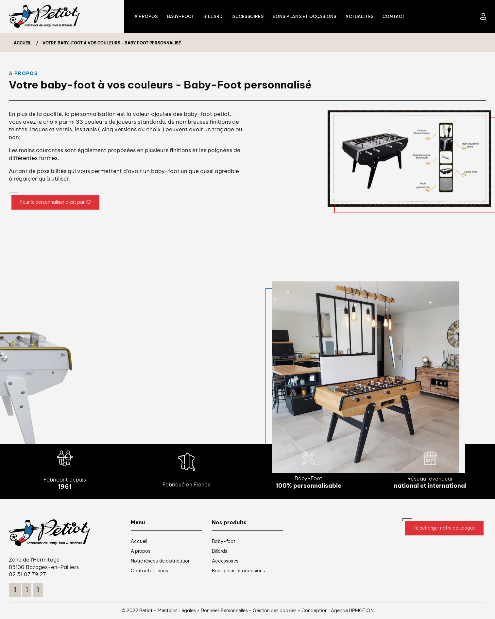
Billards (219, 551)
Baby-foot (223, 541)
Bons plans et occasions (238, 571)
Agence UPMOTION (352, 610)
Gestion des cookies (275, 610)
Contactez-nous (149, 571)
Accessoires (225, 561)
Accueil (139, 541)
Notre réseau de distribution (161, 561)
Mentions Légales (177, 610)
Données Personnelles (224, 610)
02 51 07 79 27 (27, 574)
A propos (140, 551)
